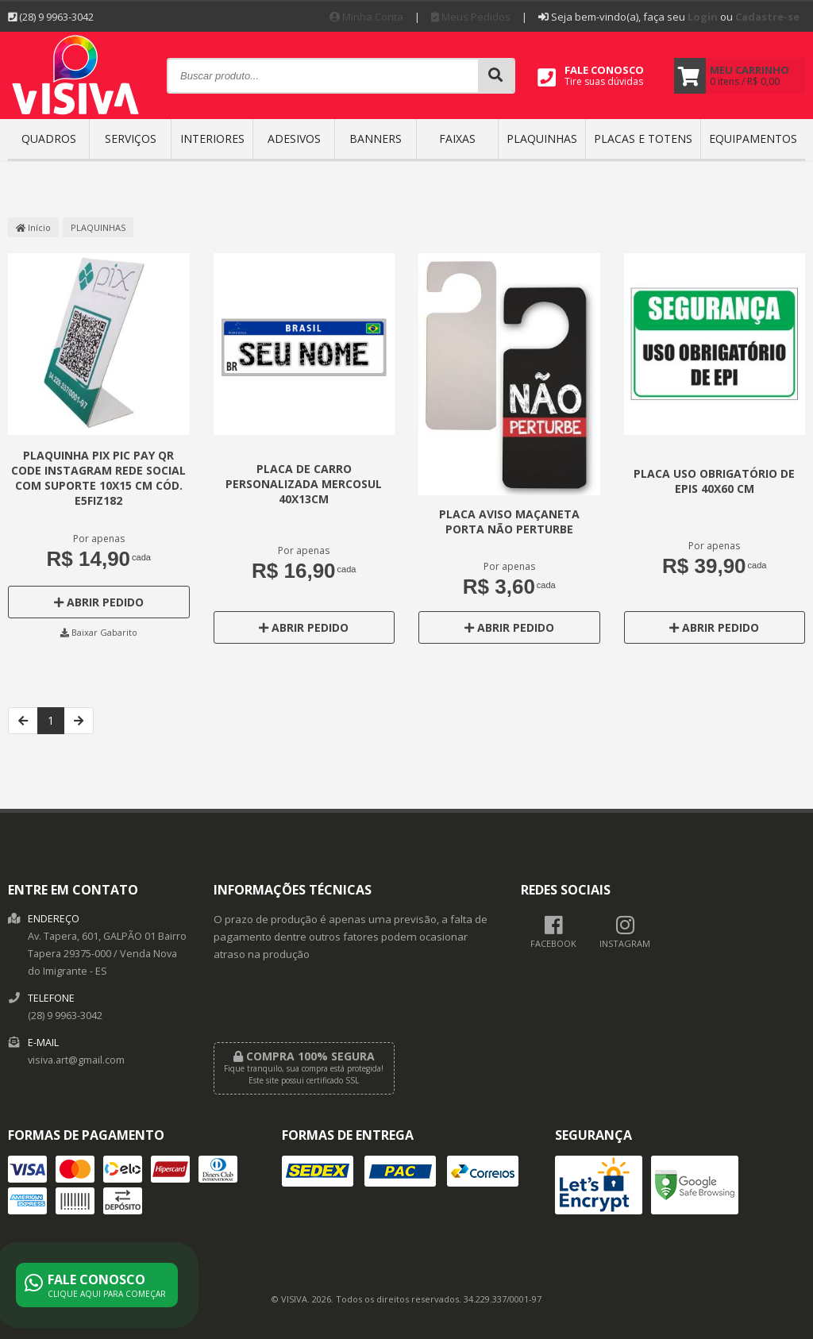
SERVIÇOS (130, 138)
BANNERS (375, 138)
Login (703, 17)
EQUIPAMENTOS (753, 138)
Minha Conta (366, 17)
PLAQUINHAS (542, 138)
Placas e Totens (643, 138)
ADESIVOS (294, 138)
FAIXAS (457, 138)
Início (33, 227)
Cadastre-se (767, 17)
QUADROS (48, 138)
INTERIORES (212, 138)
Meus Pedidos (471, 17)
